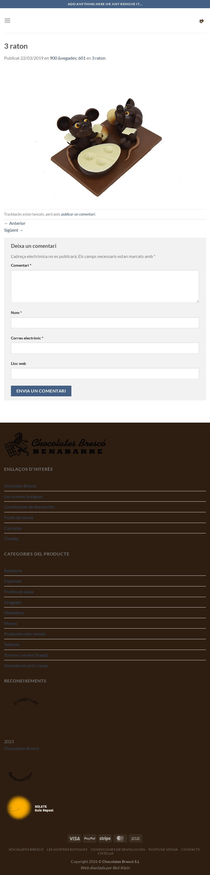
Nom (16, 312)
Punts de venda (18, 517)
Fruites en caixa (18, 591)
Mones (10, 623)
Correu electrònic (27, 338)
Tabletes (12, 644)
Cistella (11, 538)
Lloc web (18, 363)
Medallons (14, 612)
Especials (12, 580)
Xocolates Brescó (20, 485)
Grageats (12, 602)
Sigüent (14, 229)
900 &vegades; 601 (68, 57)
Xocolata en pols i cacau (26, 665)
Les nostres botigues (23, 496)
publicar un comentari (78, 214)
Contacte (13, 528)
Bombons (13, 570)
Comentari (21, 265)
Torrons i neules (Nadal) (26, 655)
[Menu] (7, 20)
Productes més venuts (25, 633)
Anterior (14, 223)
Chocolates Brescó (21, 748)
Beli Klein (121, 867)
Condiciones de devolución (29, 506)
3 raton (99, 57)
